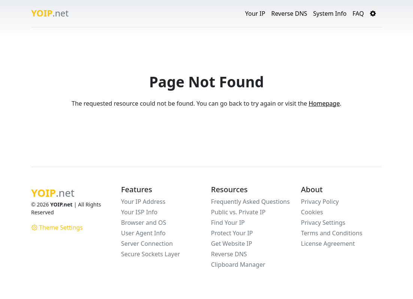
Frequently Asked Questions (250, 201)
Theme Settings (57, 227)
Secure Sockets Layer (150, 254)
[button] (373, 13)
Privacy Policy (320, 201)
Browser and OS (143, 222)
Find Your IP (228, 222)
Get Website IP (231, 243)
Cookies (312, 212)
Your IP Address (143, 201)
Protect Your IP (232, 233)
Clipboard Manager (238, 264)
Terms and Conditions (331, 233)
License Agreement (328, 243)
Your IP (255, 13)
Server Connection (147, 243)
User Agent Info (143, 233)
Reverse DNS (289, 13)
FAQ (358, 13)
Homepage (324, 103)
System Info (330, 13)
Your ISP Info (139, 212)
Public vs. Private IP (238, 212)
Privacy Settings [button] (323, 222)
